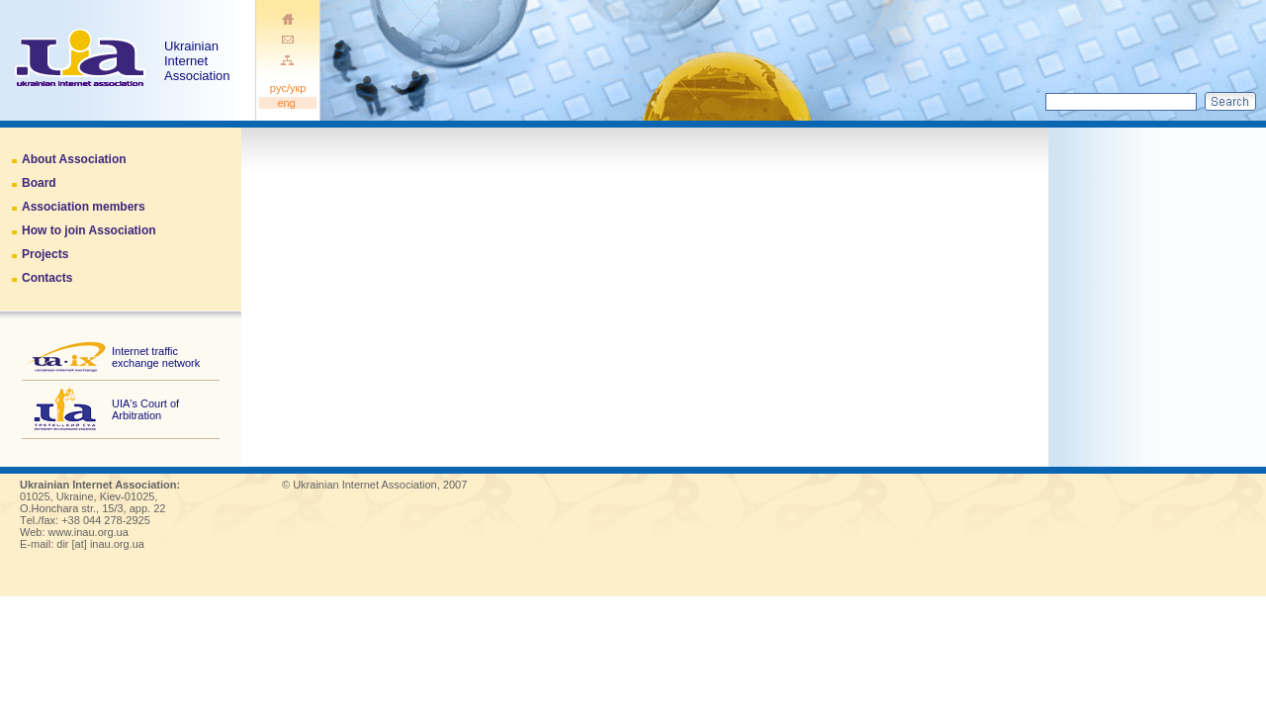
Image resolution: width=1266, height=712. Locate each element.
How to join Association (89, 230)
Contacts (47, 278)
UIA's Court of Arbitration (145, 409)
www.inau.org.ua (88, 532)
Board (39, 183)
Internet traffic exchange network (156, 357)
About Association (74, 159)
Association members (83, 207)
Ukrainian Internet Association (198, 61)
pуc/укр (288, 88)
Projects (45, 254)
